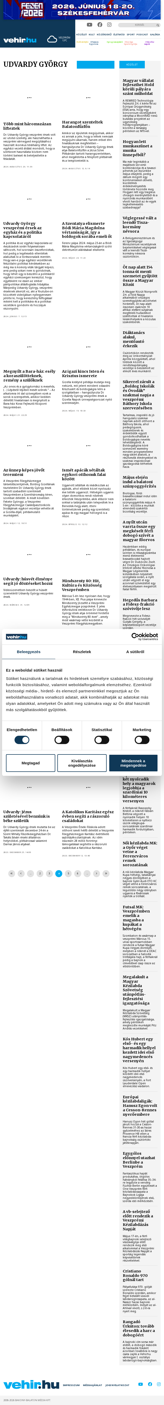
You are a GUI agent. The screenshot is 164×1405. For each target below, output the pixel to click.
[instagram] (109, 25)
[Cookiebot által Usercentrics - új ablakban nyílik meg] (135, 637)
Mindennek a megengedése (133, 763)
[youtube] (89, 25)
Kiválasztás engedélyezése (82, 763)
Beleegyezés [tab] (28, 651)
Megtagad (31, 763)
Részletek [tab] (82, 651)
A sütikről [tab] (135, 651)
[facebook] (99, 25)
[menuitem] (81, 34)
